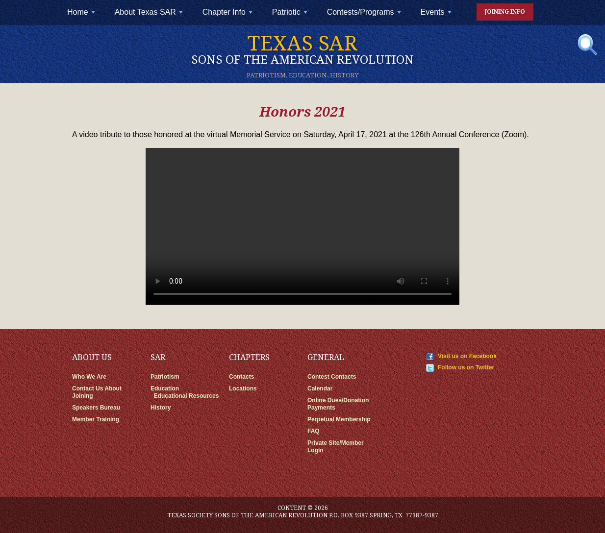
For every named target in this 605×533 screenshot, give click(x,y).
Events (437, 16)
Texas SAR (302, 49)
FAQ (313, 431)
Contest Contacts (331, 376)
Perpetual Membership (339, 419)
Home (82, 16)
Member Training (95, 419)
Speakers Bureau (96, 407)
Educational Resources (186, 395)
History (161, 407)
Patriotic (290, 16)
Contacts (241, 376)
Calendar (319, 388)
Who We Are (89, 376)
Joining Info (505, 11)
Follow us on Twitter (466, 367)
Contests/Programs (365, 16)
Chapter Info (228, 16)
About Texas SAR (150, 16)
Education (165, 388)
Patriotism (165, 376)
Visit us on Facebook (467, 356)
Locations (243, 388)
